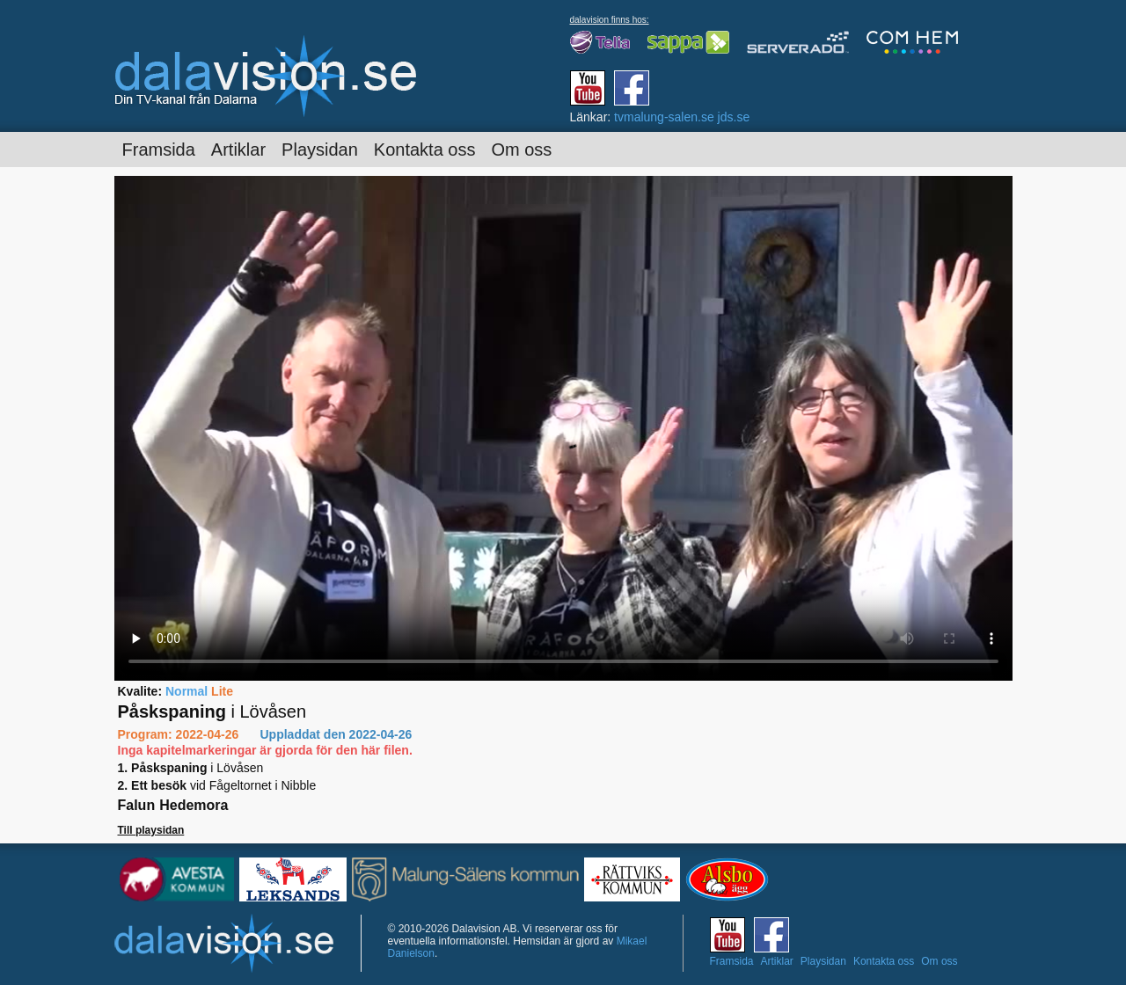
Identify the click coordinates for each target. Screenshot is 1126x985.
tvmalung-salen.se (664, 117)
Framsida (158, 149)
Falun (137, 805)
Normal (186, 691)
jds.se (734, 117)
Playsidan (320, 149)
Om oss (521, 149)
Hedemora (193, 805)
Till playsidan (151, 830)
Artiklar (238, 149)
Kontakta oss (425, 149)
